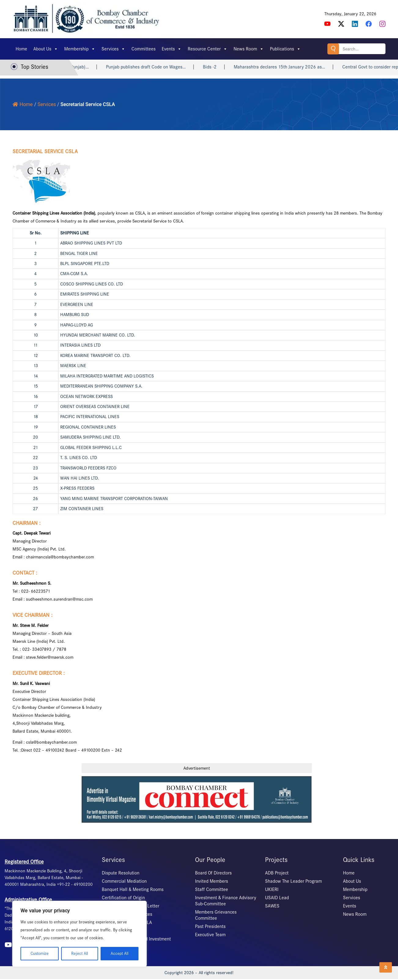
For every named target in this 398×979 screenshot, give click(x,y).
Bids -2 (216, 67)
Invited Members (211, 881)
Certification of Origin (123, 897)
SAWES (272, 906)
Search (333, 49)
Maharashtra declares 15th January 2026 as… (286, 67)
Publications (285, 49)
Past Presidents (210, 926)
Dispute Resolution (120, 873)
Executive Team (210, 934)
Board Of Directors (213, 873)
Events (172, 49)
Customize (40, 953)
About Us (45, 49)
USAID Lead (277, 897)
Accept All (119, 953)
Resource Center (207, 49)
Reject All (79, 953)
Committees (143, 49)
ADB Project (277, 873)
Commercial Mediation (124, 881)
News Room (249, 49)
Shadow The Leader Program (293, 881)
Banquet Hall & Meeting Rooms (133, 889)
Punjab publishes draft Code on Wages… (153, 67)
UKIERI (271, 889)
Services (113, 49)
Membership (79, 49)
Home (21, 49)
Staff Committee (211, 889)
